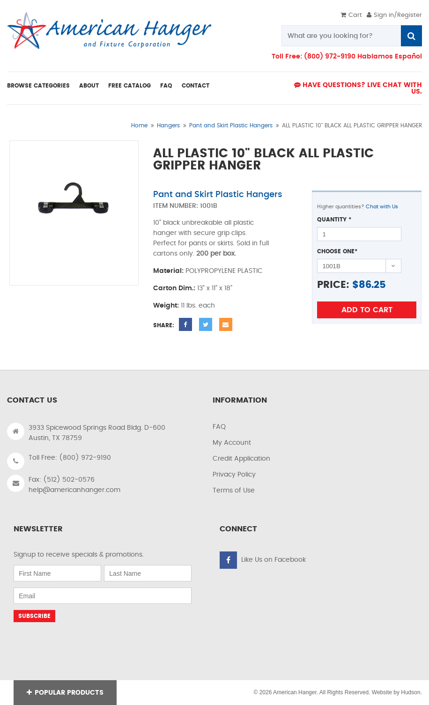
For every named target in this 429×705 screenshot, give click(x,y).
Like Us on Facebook (273, 560)
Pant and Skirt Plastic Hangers (231, 125)
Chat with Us (382, 206)
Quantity (334, 219)
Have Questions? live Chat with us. (358, 88)
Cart (351, 15)
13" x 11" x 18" (214, 288)
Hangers (168, 125)
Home (139, 125)
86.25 (372, 285)
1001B (208, 206)
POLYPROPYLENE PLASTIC (224, 271)
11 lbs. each (198, 305)
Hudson (410, 692)
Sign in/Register (394, 15)
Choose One (337, 251)
